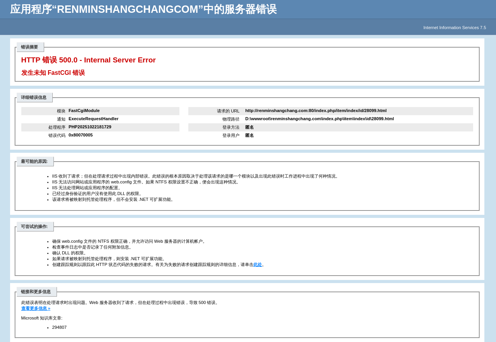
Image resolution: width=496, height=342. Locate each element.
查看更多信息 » (35, 308)
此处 (257, 264)
